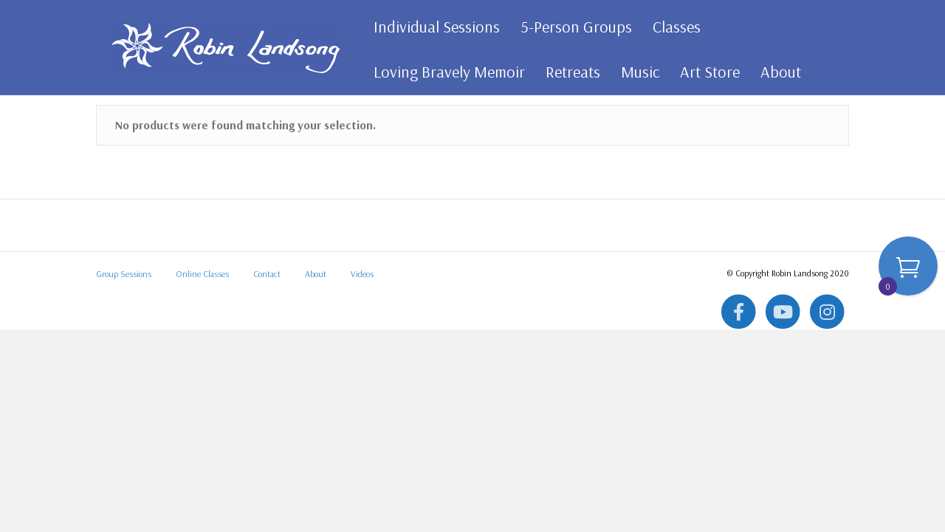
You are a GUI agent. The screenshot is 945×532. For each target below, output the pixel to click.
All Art (144, 137)
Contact (267, 373)
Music (635, 71)
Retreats (567, 71)
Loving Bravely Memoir (444, 71)
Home (109, 137)
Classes (671, 26)
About (775, 71)
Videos (362, 373)
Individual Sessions (431, 26)
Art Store (705, 71)
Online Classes (202, 373)
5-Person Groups (571, 26)
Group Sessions (123, 373)
